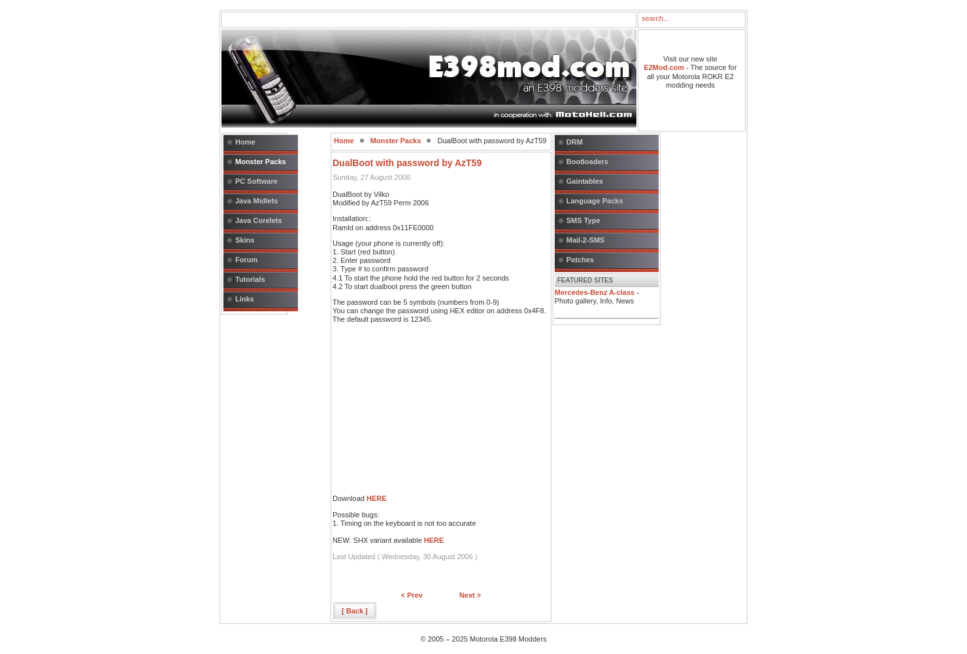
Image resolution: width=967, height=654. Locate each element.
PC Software (256, 181)
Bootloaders (587, 161)
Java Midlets (256, 201)
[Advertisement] (431, 412)
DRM (574, 142)
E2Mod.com (664, 67)
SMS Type (583, 220)
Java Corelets (258, 220)
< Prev (412, 595)
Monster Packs (260, 161)
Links (244, 299)
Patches (580, 260)
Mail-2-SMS (585, 240)
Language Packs (594, 201)
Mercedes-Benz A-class (594, 292)
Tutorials (250, 279)
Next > (470, 595)
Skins (244, 240)
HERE (377, 498)
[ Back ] (355, 611)
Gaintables (584, 181)
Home (245, 142)
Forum (246, 260)
